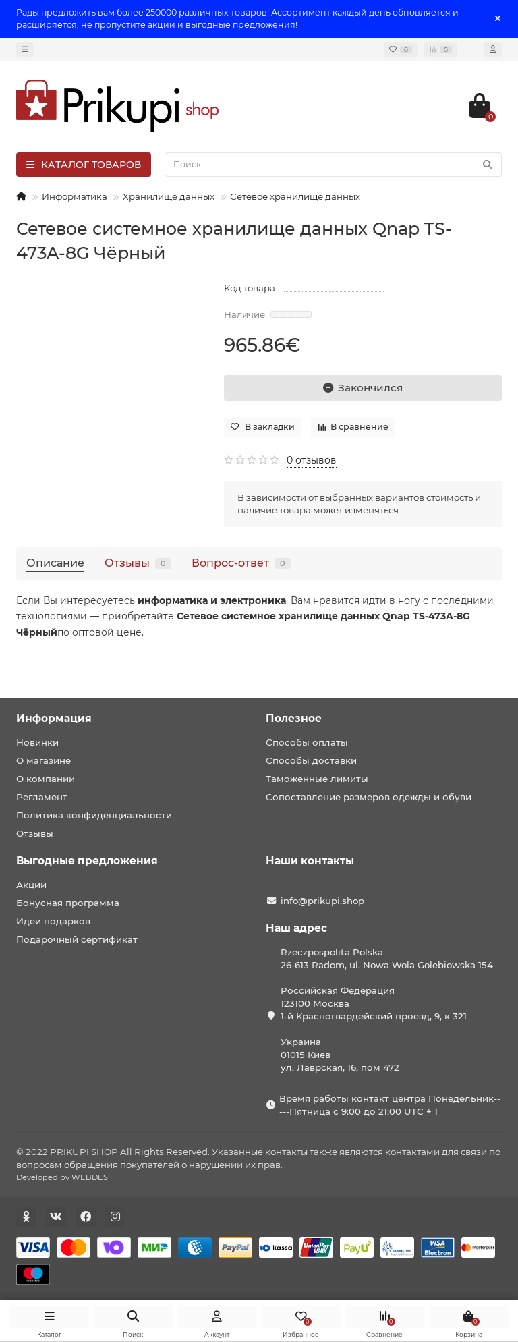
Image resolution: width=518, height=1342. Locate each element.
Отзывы (138, 562)
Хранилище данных (168, 196)
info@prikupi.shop (322, 900)
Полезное (294, 718)
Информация (54, 718)
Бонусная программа (67, 902)
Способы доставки (311, 760)
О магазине (43, 760)
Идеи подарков (53, 921)
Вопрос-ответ (241, 562)
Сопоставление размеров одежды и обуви (368, 796)
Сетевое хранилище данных (295, 196)
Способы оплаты (307, 742)
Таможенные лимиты (317, 778)
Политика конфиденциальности (94, 815)
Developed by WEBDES (62, 1177)
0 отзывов (312, 460)
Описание (55, 562)
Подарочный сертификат (77, 939)
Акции (31, 884)
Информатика (74, 196)
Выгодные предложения (87, 860)
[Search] (333, 164)
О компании (45, 778)
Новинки (37, 742)
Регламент (41, 796)
